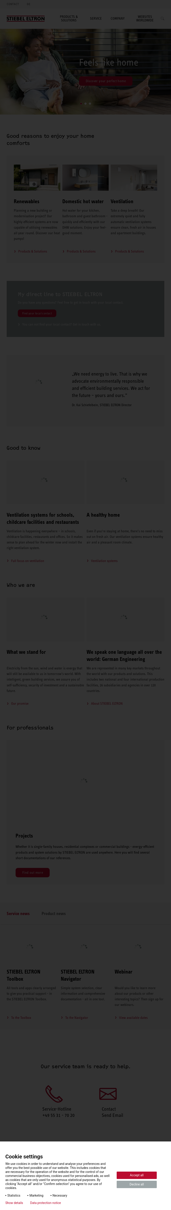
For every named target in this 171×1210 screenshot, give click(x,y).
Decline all (137, 1184)
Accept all (137, 1175)
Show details (14, 1203)
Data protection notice (45, 1203)
